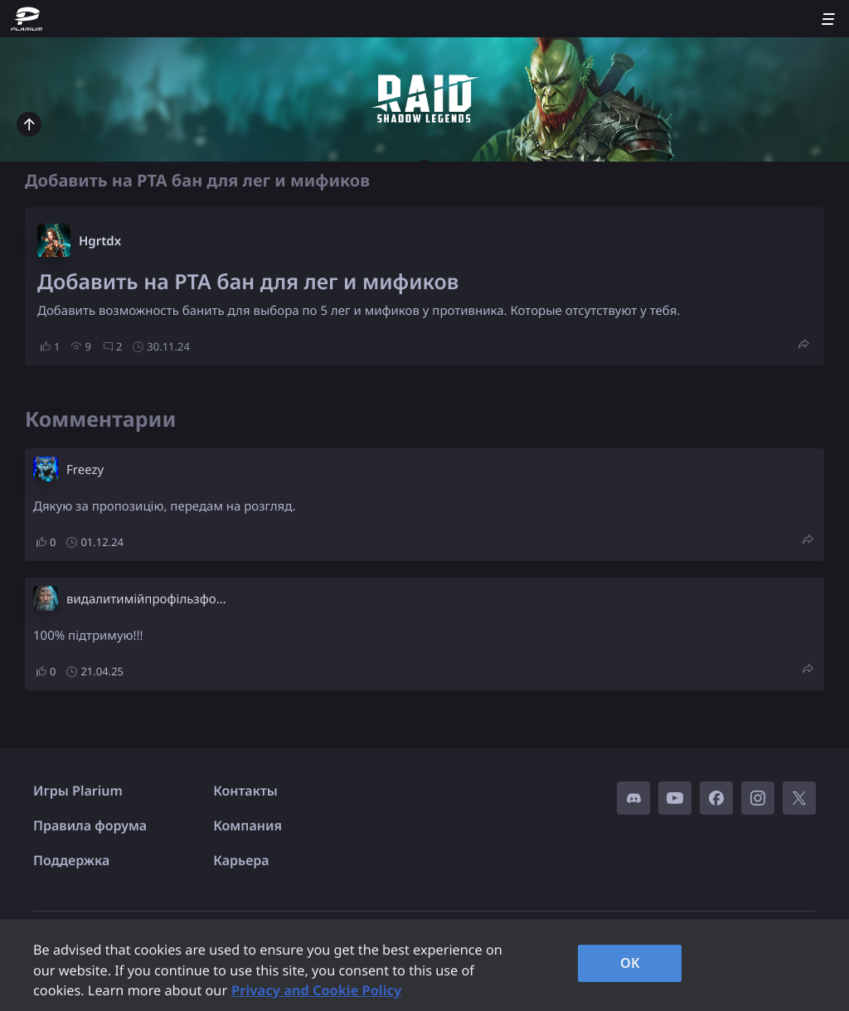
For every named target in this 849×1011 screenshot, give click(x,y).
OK (630, 963)
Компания (247, 825)
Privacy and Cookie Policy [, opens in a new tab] (316, 990)
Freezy (85, 470)
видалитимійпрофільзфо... (146, 599)
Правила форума (90, 825)
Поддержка (71, 860)
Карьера (241, 860)
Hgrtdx (100, 241)
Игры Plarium (78, 790)
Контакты (245, 790)
